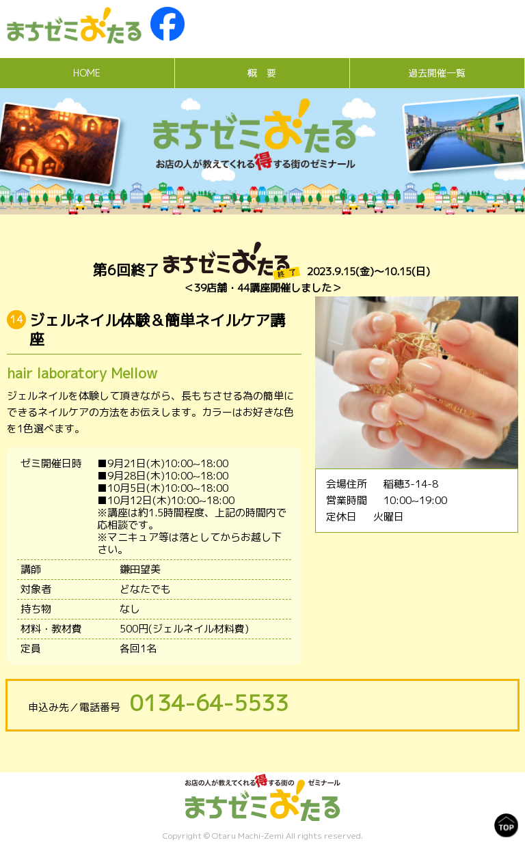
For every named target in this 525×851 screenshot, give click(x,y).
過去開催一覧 (437, 72)
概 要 (261, 72)
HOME (86, 72)
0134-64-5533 (209, 703)
